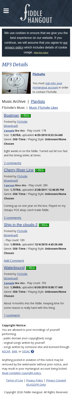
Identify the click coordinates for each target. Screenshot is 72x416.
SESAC (26, 351)
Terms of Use (14, 380)
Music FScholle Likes (43, 107)
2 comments (12, 163)
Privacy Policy (34, 380)
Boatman (11, 115)
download (11, 126)
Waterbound (14, 267)
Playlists (38, 101)
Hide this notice (41, 52)
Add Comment (14, 261)
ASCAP (6, 351)
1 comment (12, 315)
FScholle (39, 74)
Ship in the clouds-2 (21, 225)
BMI (14, 351)
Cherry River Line (19, 170)
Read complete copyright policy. (21, 373)
